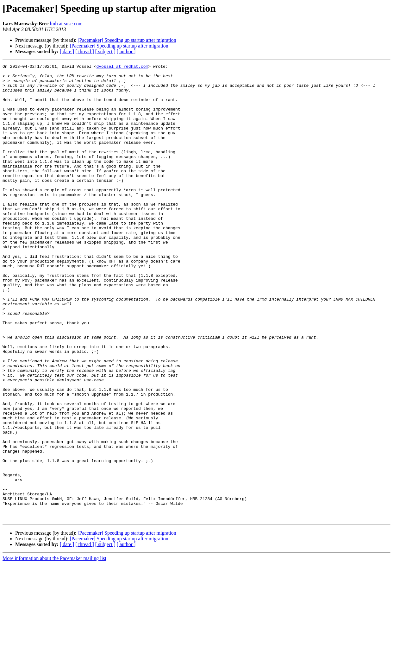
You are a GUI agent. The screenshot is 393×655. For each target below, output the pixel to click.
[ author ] (126, 51)
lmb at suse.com (66, 23)
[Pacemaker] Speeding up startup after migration (127, 40)
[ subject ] (105, 51)
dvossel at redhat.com (122, 67)
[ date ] (67, 51)
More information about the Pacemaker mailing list (54, 649)
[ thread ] (84, 51)
